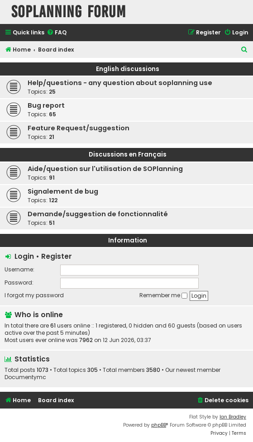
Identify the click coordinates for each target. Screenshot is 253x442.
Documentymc (25, 377)
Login (24, 256)
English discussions (127, 69)
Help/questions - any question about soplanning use (120, 82)
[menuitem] (57, 33)
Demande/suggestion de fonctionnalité (98, 214)
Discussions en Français (128, 154)
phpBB (158, 425)
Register (56, 256)
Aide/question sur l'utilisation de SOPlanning (105, 168)
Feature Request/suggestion (78, 128)
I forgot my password (34, 295)
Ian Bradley (233, 416)
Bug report (46, 105)
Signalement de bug (63, 191)
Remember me (163, 295)
